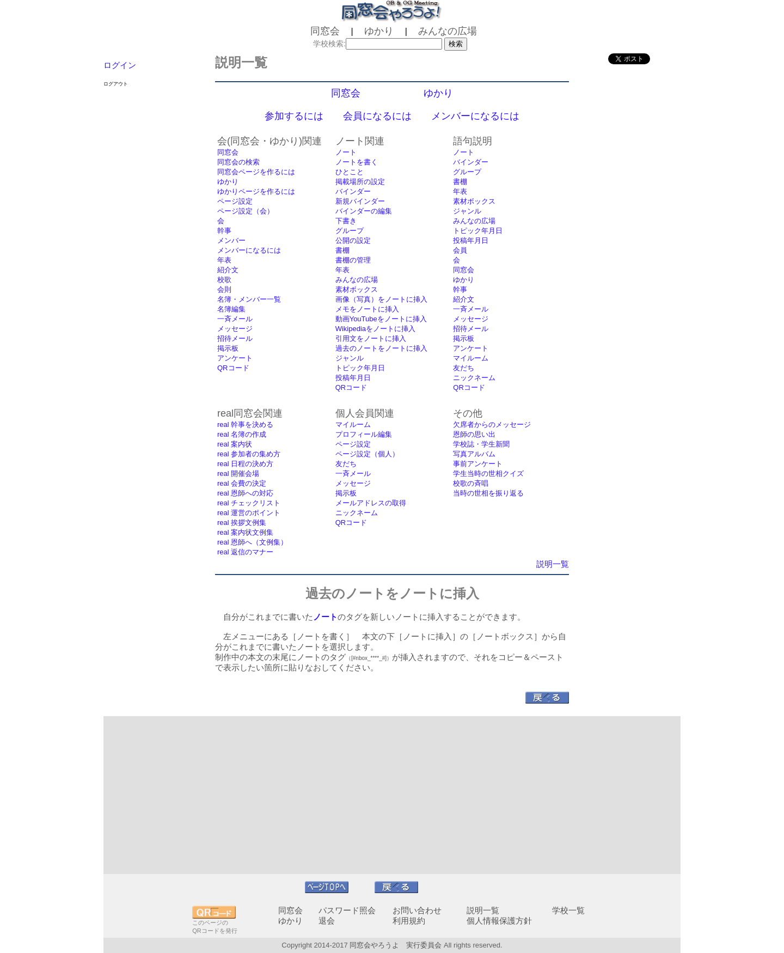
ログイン (119, 65)
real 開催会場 (238, 473)
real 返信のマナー (245, 552)
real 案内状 (234, 444)
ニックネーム (474, 378)
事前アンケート (478, 464)
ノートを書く (356, 162)
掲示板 (227, 348)
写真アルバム (474, 454)
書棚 (342, 250)
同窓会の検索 (238, 162)
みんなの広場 (356, 280)
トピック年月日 (360, 368)
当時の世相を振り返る (488, 493)
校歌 (224, 280)
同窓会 (345, 93)
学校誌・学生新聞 (481, 444)
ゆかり (438, 93)
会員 (460, 250)
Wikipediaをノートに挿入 (375, 329)
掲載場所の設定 (360, 182)
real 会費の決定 (241, 483)
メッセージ (235, 329)
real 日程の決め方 (245, 464)
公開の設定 (353, 240)
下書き (346, 221)
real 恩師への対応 (245, 493)
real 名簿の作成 (241, 434)
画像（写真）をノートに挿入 (381, 299)
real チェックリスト (248, 503)
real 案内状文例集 (245, 532)
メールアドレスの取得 (370, 503)
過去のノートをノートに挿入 (381, 348)
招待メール (235, 338)
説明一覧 (552, 564)
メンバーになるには (475, 116)
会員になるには (377, 116)
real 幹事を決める (245, 424)
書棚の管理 (353, 260)
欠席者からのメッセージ (492, 424)
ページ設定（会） (245, 211)
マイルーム (470, 358)
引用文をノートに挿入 (370, 338)
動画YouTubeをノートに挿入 (381, 319)
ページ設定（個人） (367, 454)
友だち (463, 368)
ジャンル (349, 358)
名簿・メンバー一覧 (249, 299)
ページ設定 (235, 201)
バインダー (353, 191)
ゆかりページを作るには (256, 191)
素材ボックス (356, 289)
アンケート (235, 358)
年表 (224, 260)
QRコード (233, 368)
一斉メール (235, 319)
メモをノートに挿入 (367, 309)
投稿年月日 (353, 378)
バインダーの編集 (363, 211)
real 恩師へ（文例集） (252, 542)
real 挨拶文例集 (241, 522)
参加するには (294, 116)
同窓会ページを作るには (256, 172)
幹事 (224, 231)
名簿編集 (231, 309)
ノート (346, 152)
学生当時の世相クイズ (488, 473)
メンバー (231, 240)
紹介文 (227, 270)
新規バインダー (360, 201)
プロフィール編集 (363, 434)
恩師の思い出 (474, 434)
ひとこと (349, 172)
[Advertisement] (392, 795)
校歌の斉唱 (470, 483)
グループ (349, 231)
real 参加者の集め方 (248, 454)
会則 (224, 289)
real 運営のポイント (248, 513)
